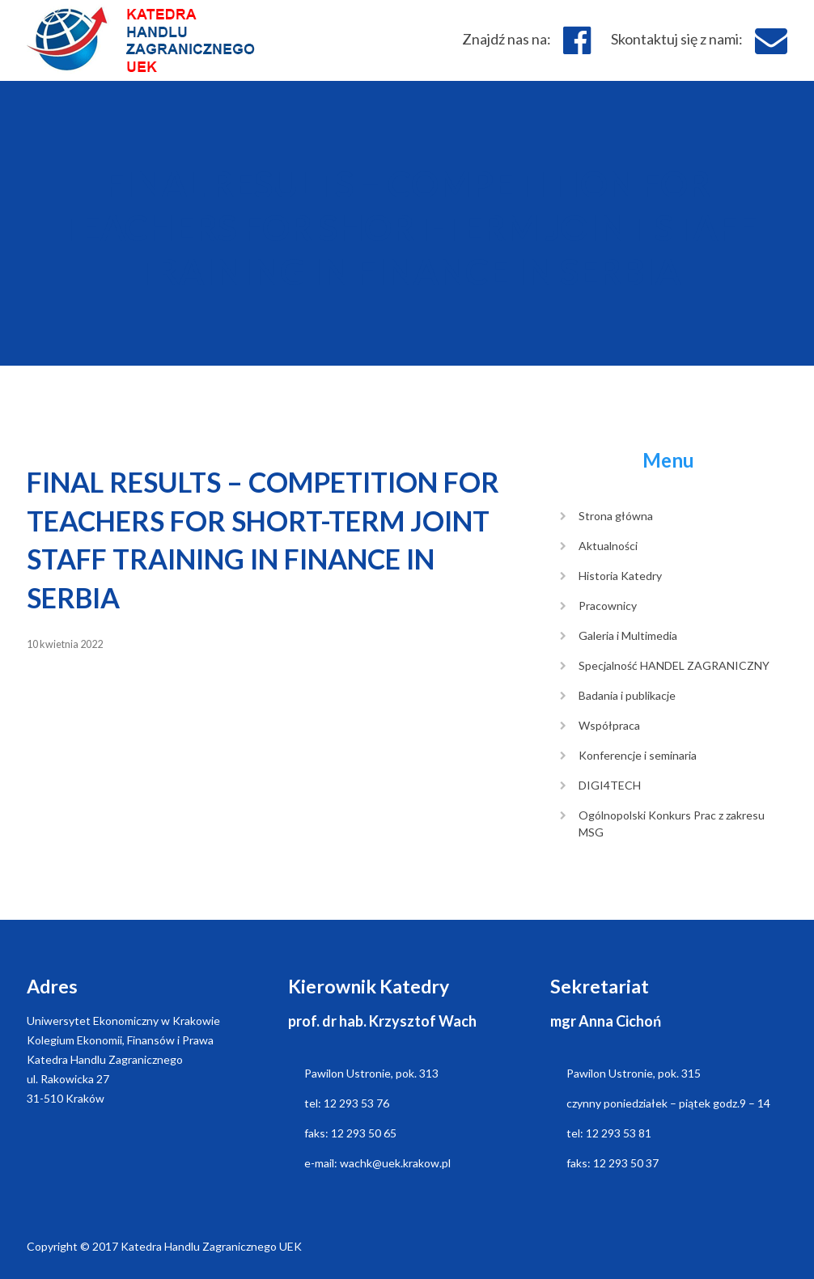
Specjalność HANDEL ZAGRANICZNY (674, 665)
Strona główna (616, 516)
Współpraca (609, 725)
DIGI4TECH (610, 785)
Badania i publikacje (627, 695)
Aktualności (608, 546)
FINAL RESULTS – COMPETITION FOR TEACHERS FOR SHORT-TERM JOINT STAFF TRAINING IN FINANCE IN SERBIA (407, 227)
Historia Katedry (620, 575)
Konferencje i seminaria (638, 755)
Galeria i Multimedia (628, 635)
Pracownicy (608, 605)
